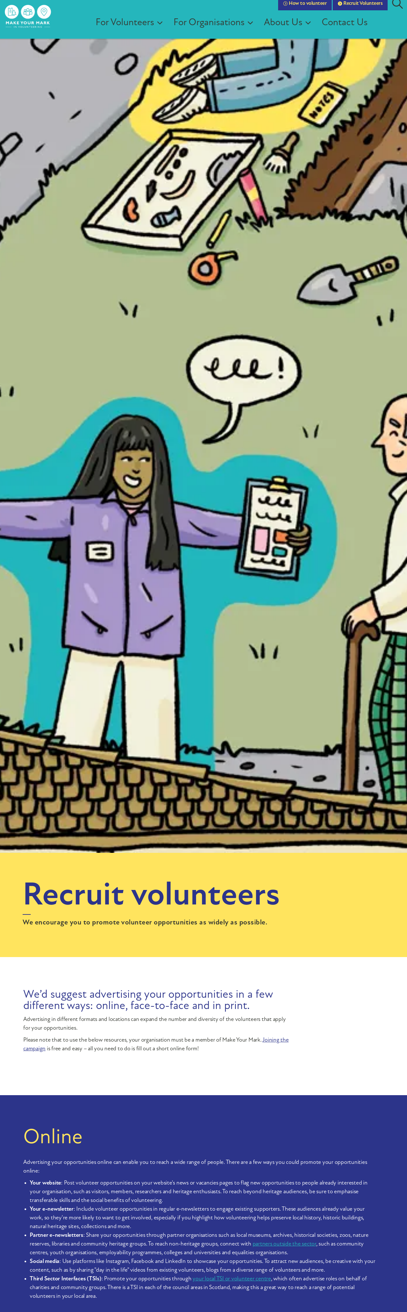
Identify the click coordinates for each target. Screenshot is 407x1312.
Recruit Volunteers (360, 10)
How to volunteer (305, 10)
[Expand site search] (397, 9)
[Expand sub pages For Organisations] (259, 29)
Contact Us (351, 29)
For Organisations (215, 29)
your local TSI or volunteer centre (232, 1279)
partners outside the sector (284, 1244)
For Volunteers (131, 29)
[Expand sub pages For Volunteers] (168, 29)
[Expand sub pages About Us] (316, 29)
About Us (289, 29)
